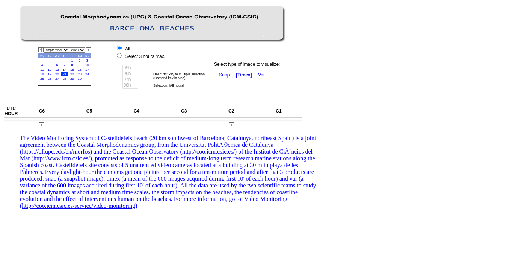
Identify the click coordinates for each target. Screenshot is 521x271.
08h (130, 85)
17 (87, 70)
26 (49, 79)
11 (42, 70)
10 (87, 65)
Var (261, 75)
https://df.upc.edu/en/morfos (56, 151)
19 (49, 74)
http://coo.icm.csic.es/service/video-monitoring (78, 205)
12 (49, 70)
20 (57, 74)
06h (130, 73)
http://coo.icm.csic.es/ (208, 151)
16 (80, 70)
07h (130, 79)
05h (130, 68)
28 (64, 79)
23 (80, 74)
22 (72, 74)
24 (87, 74)
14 (64, 70)
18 (42, 74)
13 (57, 70)
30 (80, 79)
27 (57, 79)
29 (72, 79)
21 (64, 74)
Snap (224, 75)
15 (72, 70)
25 (42, 79)
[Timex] (244, 75)
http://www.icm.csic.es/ (61, 158)
